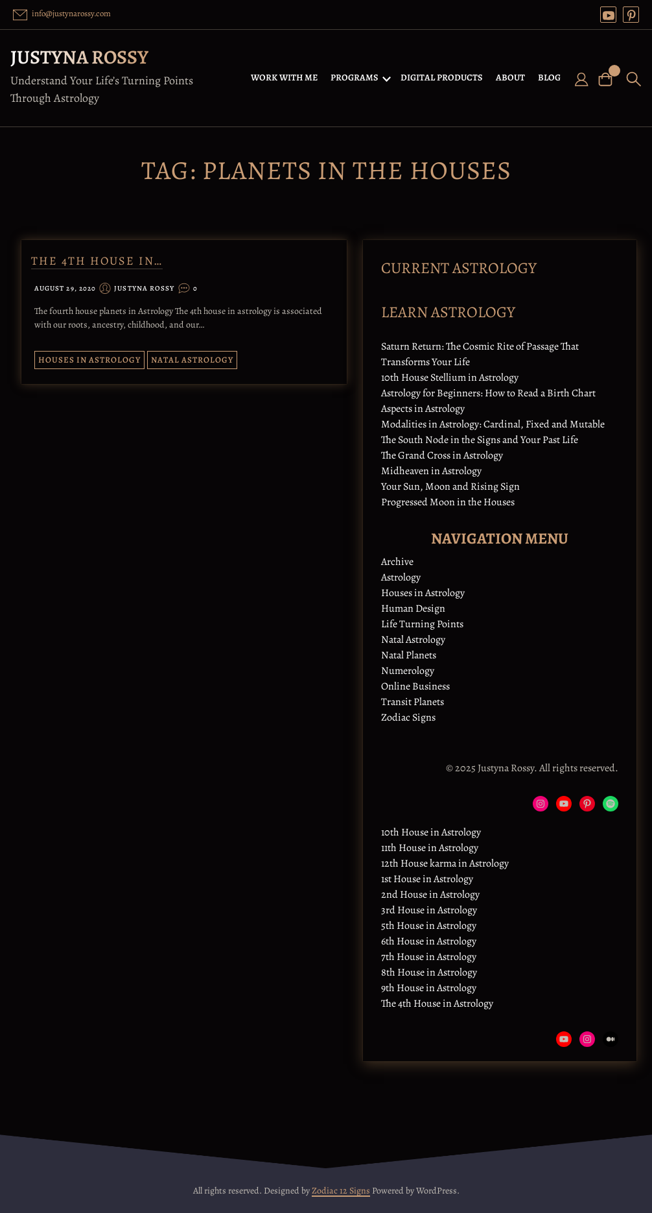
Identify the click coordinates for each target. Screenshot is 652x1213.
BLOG (549, 77)
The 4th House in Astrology (437, 1003)
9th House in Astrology (428, 988)
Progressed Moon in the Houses (448, 502)
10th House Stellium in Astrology (449, 377)
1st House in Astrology (427, 879)
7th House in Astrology (428, 957)
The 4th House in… (97, 261)
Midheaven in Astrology (431, 471)
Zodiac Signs (408, 717)
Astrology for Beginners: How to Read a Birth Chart (488, 393)
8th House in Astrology (429, 972)
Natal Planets (408, 655)
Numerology (407, 671)
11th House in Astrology (429, 848)
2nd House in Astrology (430, 894)
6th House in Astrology (428, 941)
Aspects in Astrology (423, 409)
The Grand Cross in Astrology (442, 455)
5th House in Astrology (428, 926)
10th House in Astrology (431, 832)
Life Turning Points (422, 624)
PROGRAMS (354, 77)
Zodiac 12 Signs (341, 1190)
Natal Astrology (192, 359)
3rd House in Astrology (429, 910)
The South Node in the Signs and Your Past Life (479, 440)
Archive (397, 562)
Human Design (413, 608)
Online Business (415, 686)
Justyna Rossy (79, 57)
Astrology (401, 577)
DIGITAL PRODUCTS (442, 77)
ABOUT (510, 77)
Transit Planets (412, 702)
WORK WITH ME (284, 77)
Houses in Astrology (89, 359)
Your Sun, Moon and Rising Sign (450, 486)
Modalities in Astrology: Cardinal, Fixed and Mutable (493, 424)
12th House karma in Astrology (445, 863)
